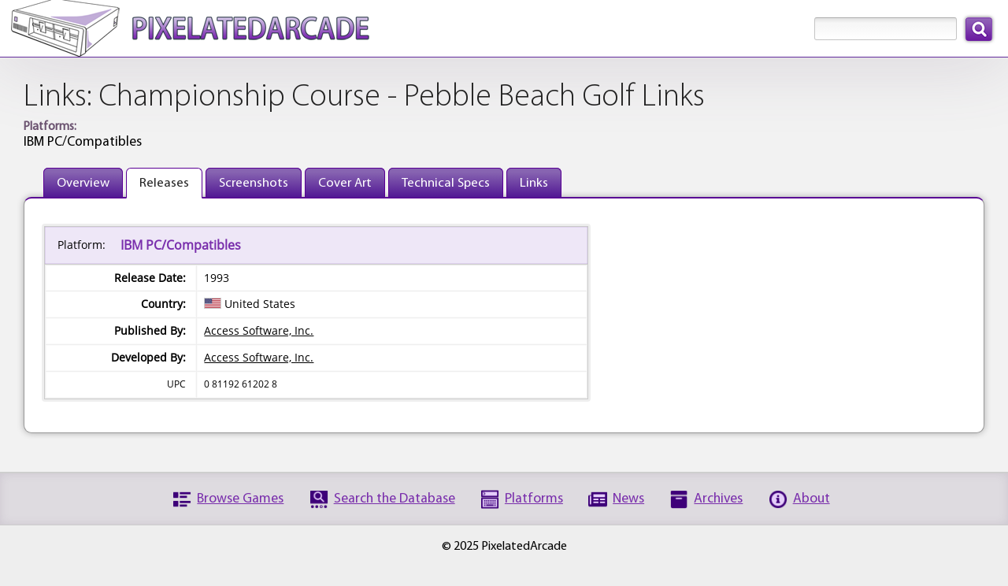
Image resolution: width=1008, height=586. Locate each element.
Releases (164, 183)
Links (534, 183)
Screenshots (253, 183)
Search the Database (394, 499)
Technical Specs (446, 183)
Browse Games (240, 499)
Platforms (534, 499)
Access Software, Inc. (258, 330)
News (628, 499)
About (811, 499)
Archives (718, 499)
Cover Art (345, 183)
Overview (83, 183)
